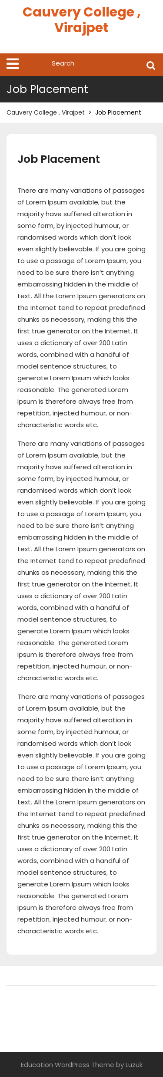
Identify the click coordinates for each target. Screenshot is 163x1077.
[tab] (13, 64)
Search (150, 65)
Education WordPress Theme (67, 1064)
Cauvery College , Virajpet (82, 20)
